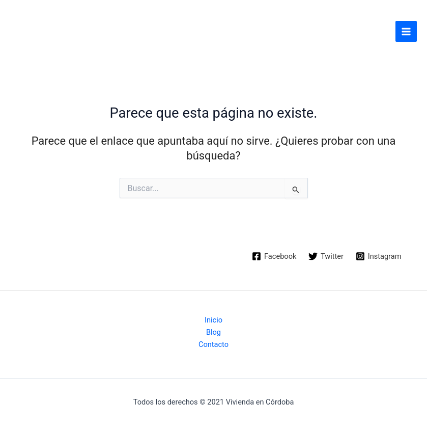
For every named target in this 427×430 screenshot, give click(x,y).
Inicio (213, 320)
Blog (213, 332)
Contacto (213, 344)
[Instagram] (378, 256)
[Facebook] (274, 256)
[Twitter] (326, 256)
